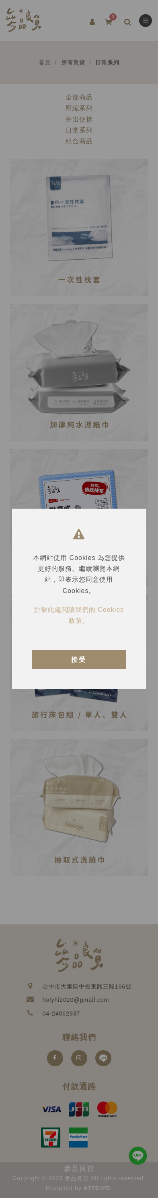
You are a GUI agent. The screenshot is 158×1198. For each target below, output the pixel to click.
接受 (78, 659)
